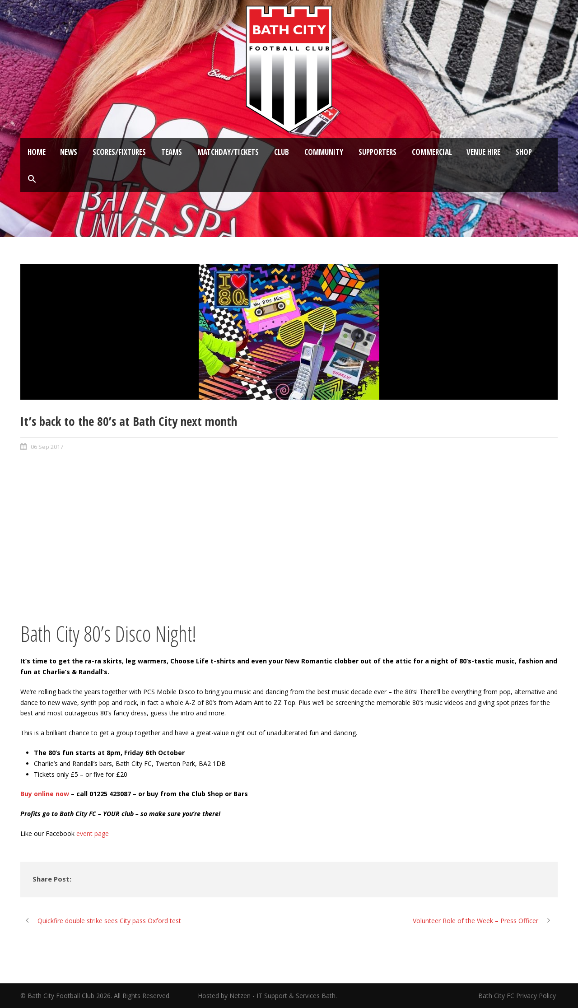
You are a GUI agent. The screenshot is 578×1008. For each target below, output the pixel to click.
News (68, 152)
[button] (32, 179)
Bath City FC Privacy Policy (518, 995)
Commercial (432, 152)
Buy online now (44, 793)
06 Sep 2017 (47, 447)
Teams (171, 152)
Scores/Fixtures (119, 152)
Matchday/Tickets (228, 152)
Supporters (377, 152)
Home (37, 152)
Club (281, 152)
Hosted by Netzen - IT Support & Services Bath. (267, 995)
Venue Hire (483, 152)
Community (323, 152)
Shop (524, 152)
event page (92, 833)
